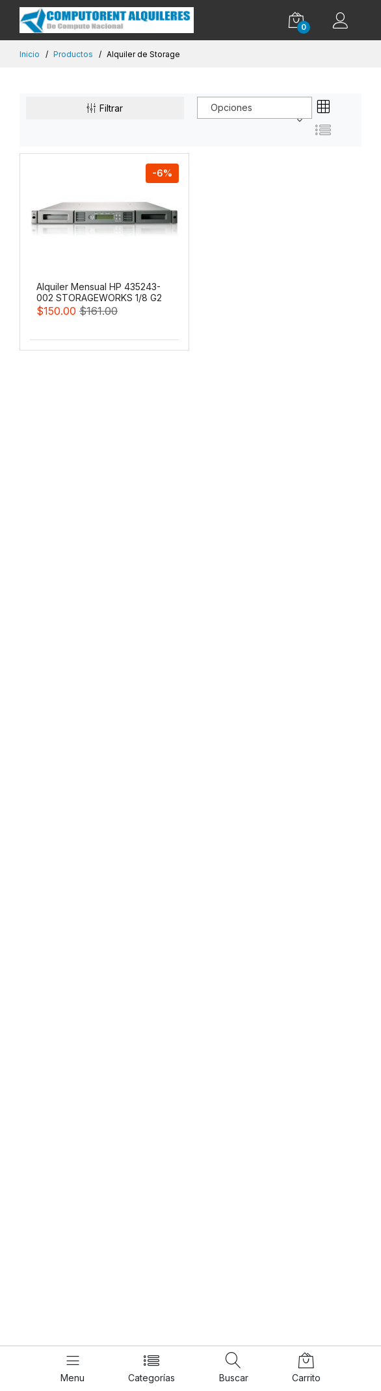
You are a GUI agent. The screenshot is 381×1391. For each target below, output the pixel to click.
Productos (73, 54)
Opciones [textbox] (231, 107)
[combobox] (254, 108)
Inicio (30, 54)
